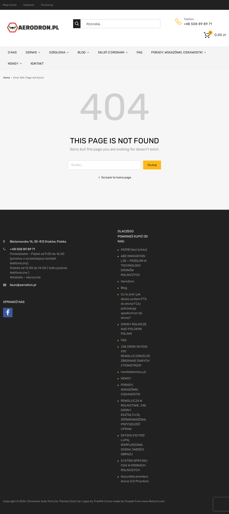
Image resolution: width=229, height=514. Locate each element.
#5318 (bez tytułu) (134, 250)
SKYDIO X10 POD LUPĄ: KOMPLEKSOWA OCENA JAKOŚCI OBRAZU (133, 445)
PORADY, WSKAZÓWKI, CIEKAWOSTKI (178, 52)
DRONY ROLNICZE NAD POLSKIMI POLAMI (133, 329)
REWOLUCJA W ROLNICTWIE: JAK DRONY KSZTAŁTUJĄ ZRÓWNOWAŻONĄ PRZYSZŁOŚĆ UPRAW (133, 415)
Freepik (129, 501)
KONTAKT (37, 64)
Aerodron (127, 281)
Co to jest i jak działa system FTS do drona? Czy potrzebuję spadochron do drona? (134, 306)
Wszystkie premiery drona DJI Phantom (135, 479)
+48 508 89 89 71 (195, 24)
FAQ (139, 52)
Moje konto (10, 4)
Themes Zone (67, 501)
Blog (124, 288)
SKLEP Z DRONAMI (113, 52)
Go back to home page (114, 177)
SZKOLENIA (59, 52)
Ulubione (28, 4)
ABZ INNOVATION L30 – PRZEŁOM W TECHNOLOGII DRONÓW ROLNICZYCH (133, 265)
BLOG (83, 52)
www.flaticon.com (153, 501)
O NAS (12, 52)
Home (6, 77)
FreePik (99, 501)
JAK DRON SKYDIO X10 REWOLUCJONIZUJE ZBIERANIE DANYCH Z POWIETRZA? (135, 356)
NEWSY (15, 63)
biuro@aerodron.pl (23, 285)
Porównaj (47, 4)
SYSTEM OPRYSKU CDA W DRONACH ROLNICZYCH (134, 465)
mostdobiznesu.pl (133, 372)
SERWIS (33, 52)
